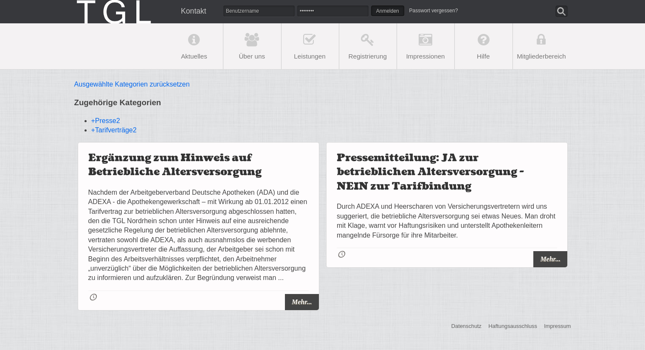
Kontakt (193, 11)
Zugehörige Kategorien (117, 102)
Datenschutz (466, 326)
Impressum (557, 326)
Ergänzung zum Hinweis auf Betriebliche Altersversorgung (175, 165)
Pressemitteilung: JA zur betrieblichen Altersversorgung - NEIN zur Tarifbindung (430, 172)
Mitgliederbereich (541, 56)
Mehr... (302, 301)
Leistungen (309, 56)
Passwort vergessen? (433, 11)
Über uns (252, 56)
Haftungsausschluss (512, 326)
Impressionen (425, 56)
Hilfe (483, 56)
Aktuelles (194, 56)
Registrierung (368, 56)
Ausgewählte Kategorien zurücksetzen (132, 84)
